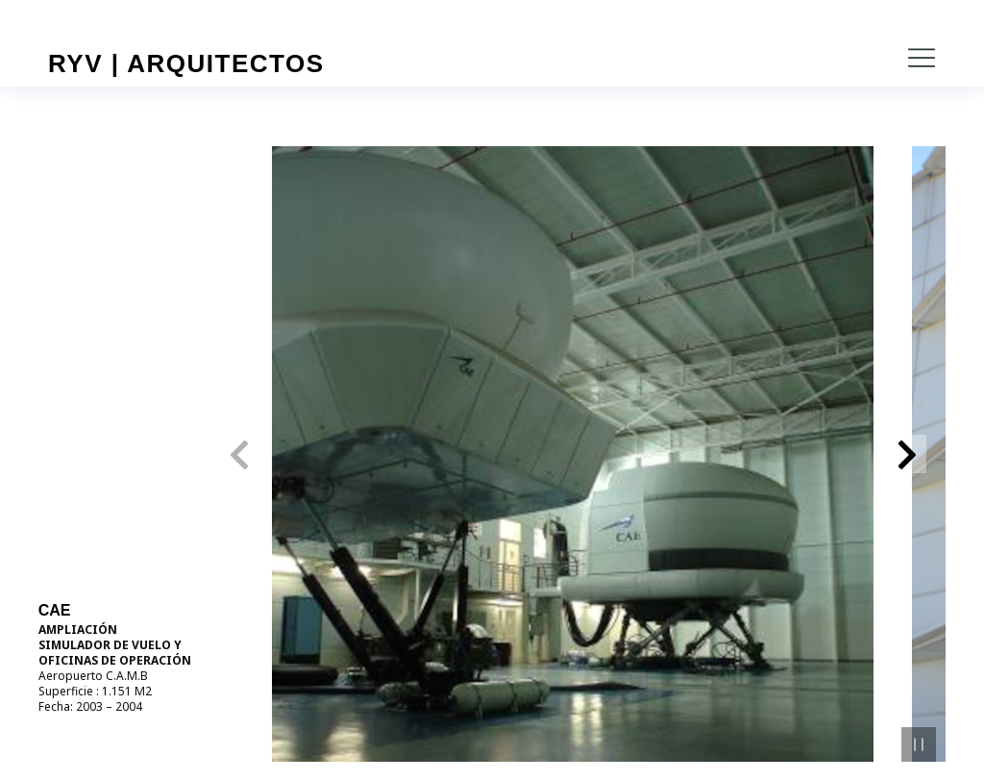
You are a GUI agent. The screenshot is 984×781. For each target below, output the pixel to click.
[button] (921, 58)
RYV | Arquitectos (186, 63)
